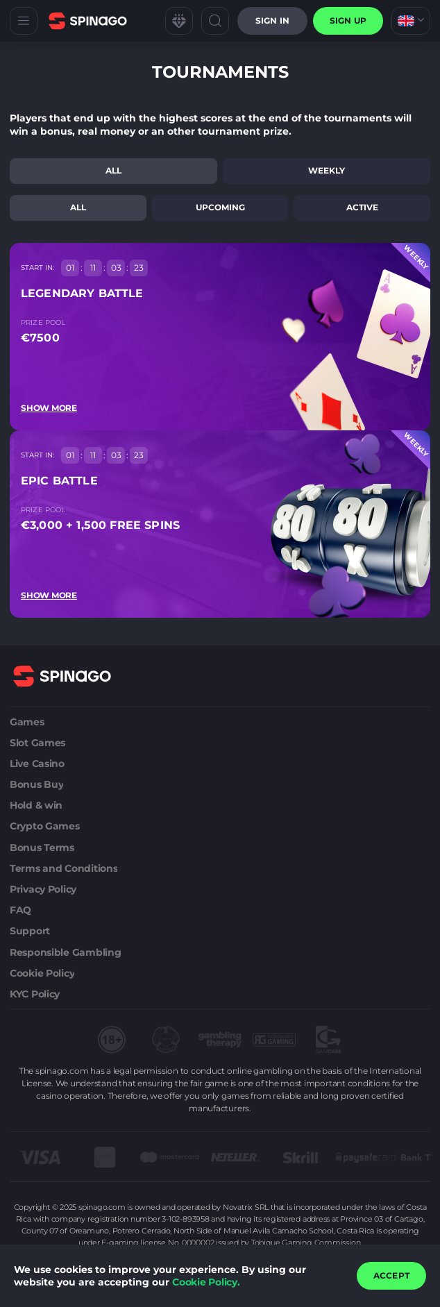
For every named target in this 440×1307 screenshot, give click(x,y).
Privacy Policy (43, 889)
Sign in (272, 20)
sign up (348, 20)
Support (30, 931)
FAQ (20, 910)
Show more (49, 408)
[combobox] (410, 21)
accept (391, 1275)
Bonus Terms (42, 847)
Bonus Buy (36, 784)
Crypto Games (45, 826)
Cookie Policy (42, 973)
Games (27, 722)
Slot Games (37, 742)
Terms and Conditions (63, 868)
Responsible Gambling (65, 952)
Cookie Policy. (206, 1282)
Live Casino (37, 763)
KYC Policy (35, 994)
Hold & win (36, 805)
